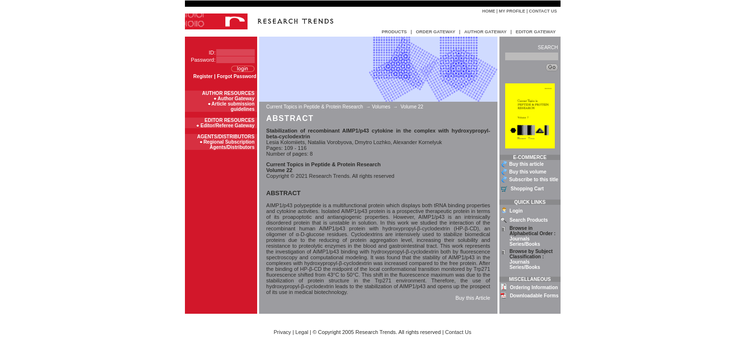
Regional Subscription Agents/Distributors (228, 144)
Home (488, 11)
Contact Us (543, 11)
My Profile (512, 11)
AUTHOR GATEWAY (485, 31)
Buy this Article (473, 298)
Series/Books (525, 244)
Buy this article (526, 164)
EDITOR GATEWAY (536, 31)
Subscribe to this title (533, 179)
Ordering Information (534, 287)
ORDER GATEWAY (435, 31)
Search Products (529, 220)
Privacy (282, 332)
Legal (301, 332)
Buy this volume (527, 171)
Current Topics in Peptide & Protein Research (315, 106)
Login (516, 211)
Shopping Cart (527, 188)
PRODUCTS (394, 31)
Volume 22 (412, 106)
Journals (520, 238)
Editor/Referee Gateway (227, 125)
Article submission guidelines (232, 106)
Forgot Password (237, 76)
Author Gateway (236, 98)
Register (202, 76)
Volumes (381, 106)
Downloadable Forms (534, 295)
